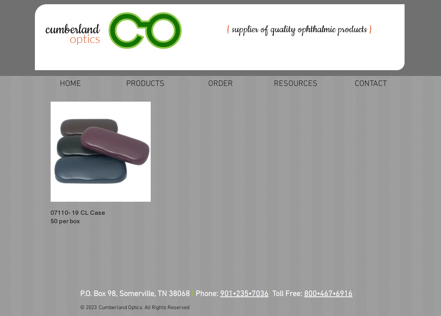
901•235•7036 (244, 294)
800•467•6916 (328, 294)
